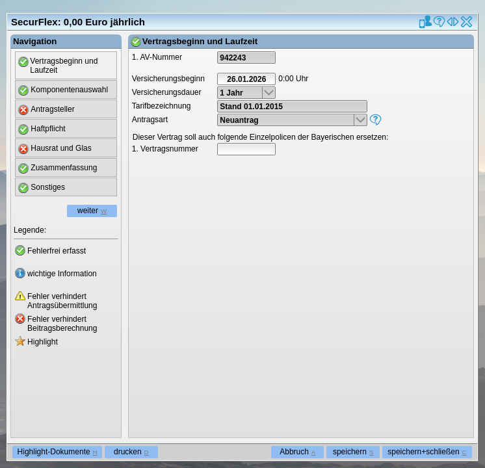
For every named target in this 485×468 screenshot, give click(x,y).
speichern (353, 451)
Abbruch (297, 451)
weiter (92, 210)
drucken (131, 451)
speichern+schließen (426, 451)
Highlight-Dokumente (58, 451)
